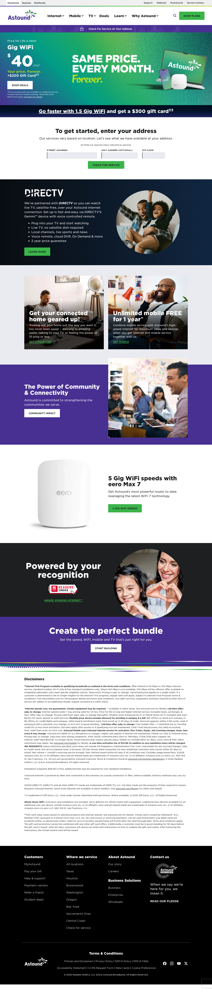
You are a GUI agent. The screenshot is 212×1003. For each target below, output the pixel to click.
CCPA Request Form (101, 967)
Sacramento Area (78, 913)
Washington (74, 892)
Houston (72, 878)
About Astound (121, 857)
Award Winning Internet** (63, 600)
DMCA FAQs (140, 961)
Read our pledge (164, 901)
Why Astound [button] (144, 16)
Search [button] (174, 16)
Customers (33, 857)
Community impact (42, 413)
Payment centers (36, 885)
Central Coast (75, 920)
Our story (115, 864)
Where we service (81, 857)
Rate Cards (122, 967)
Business (26, 3)
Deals (104, 16)
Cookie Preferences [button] (144, 967)
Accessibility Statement (71, 967)
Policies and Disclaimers (78, 961)
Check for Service (106, 164)
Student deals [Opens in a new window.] (34, 899)
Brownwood (74, 885)
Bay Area (72, 906)
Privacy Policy (104, 961)
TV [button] (90, 16)
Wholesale (115, 901)
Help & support (34, 878)
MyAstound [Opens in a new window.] (32, 864)
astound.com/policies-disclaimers (146, 759)
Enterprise (115, 894)
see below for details (33, 97)
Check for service (78, 927)
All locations (74, 864)
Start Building (106, 648)
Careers (113, 871)
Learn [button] (119, 16)
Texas (70, 871)
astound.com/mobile (65, 743)
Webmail (161, 2)
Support (148, 2)
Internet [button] (54, 16)
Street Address (57, 150)
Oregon (71, 899)
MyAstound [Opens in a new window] (176, 2)
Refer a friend (33, 892)
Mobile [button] (75, 16)
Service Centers (195, 2)
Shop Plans (192, 15)
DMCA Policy (123, 961)
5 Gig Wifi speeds (125, 508)
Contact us (159, 857)
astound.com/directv (127, 788)
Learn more (39, 251)
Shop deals (20, 85)
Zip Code (147, 150)
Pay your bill (33, 871)
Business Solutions (124, 880)
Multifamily (40, 3)
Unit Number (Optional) (117, 150)
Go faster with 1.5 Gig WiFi (72, 111)
